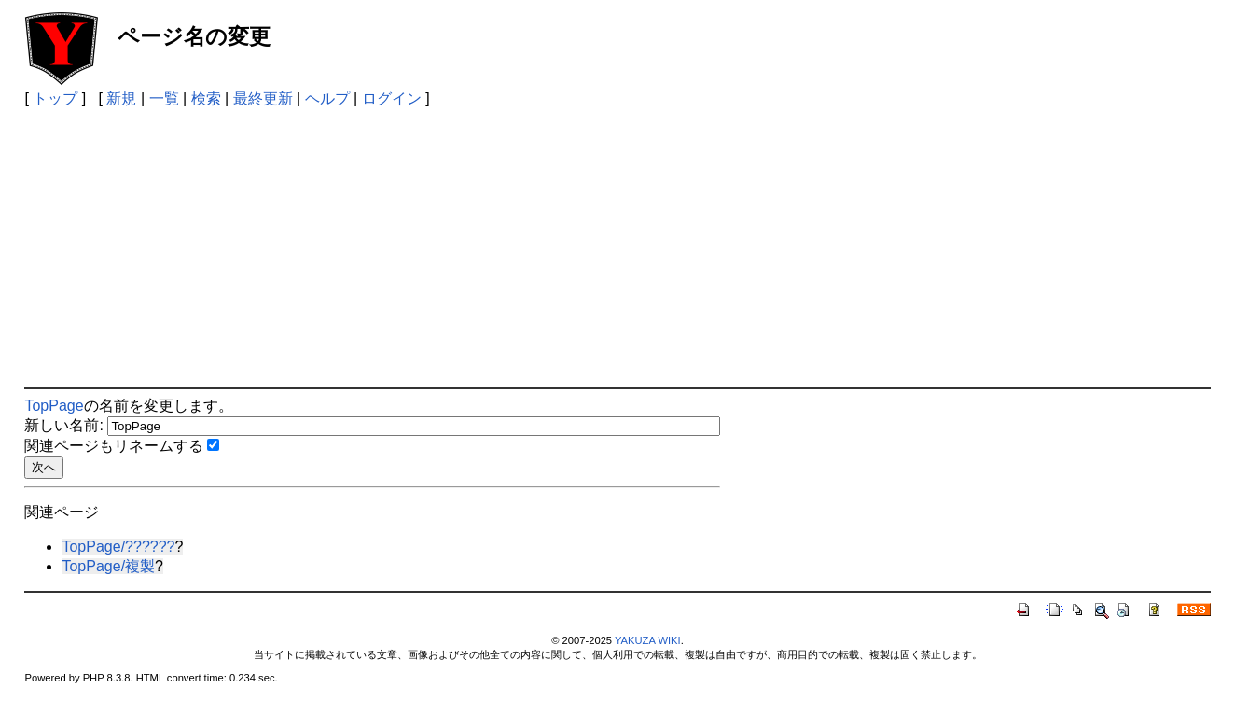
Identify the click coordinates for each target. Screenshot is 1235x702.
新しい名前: (63, 425)
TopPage (53, 406)
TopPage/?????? (118, 547)
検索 (206, 98)
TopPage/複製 (108, 566)
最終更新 (263, 98)
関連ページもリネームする (113, 446)
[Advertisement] (617, 247)
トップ (55, 98)
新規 (121, 98)
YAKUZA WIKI (648, 640)
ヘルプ (327, 98)
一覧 (164, 98)
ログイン (392, 98)
